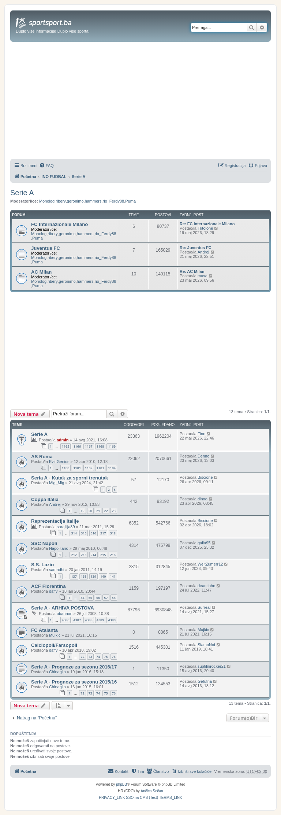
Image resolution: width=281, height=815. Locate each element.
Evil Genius (59, 461)
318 (113, 533)
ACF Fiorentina (48, 586)
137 (73, 576)
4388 (89, 620)
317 (103, 533)
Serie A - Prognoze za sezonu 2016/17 (74, 667)
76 (114, 656)
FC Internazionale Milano (59, 224)
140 (103, 576)
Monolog (47, 201)
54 (82, 597)
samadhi (56, 569)
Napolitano (58, 548)
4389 (100, 620)
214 (93, 554)
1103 (100, 468)
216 (113, 554)
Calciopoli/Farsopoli (54, 645)
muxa (202, 276)
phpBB (121, 784)
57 (106, 597)
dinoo (202, 499)
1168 (100, 446)
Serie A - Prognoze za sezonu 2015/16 (74, 682)
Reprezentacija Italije (55, 521)
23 (114, 510)
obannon (64, 613)
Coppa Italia (45, 499)
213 (83, 554)
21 (98, 510)
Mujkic (54, 635)
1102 (89, 468)
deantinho (206, 586)
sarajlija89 (66, 527)
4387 (77, 620)
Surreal (204, 607)
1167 (89, 446)
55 (90, 597)
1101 (77, 468)
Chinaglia (57, 672)
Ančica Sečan (152, 791)
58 (114, 597)
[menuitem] (46, 165)
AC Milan (41, 272)
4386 (66, 620)
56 (98, 597)
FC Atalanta (44, 630)
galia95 (204, 543)
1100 (66, 468)
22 (106, 510)
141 (113, 576)
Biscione (205, 477)
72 (82, 656)
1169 (112, 446)
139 (93, 576)
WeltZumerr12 (210, 564)
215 (103, 554)
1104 (112, 468)
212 (73, 554)
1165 (66, 446)
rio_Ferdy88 (113, 201)
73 (90, 656)
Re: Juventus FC (195, 247)
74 (98, 656)
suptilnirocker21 (212, 666)
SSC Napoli (44, 543)
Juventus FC (45, 248)
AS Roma (42, 456)
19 (82, 510)
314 (73, 533)
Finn (201, 433)
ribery (61, 201)
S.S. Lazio (42, 564)
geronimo (75, 201)
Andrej (203, 252)
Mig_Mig (56, 483)
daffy (53, 591)
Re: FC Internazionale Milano (207, 224)
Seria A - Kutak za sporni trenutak (69, 478)
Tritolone (205, 228)
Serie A (22, 193)
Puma (130, 201)
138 (83, 576)
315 (83, 533)
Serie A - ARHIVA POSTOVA (62, 608)
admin (62, 440)
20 (90, 510)
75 (106, 656)
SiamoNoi (206, 644)
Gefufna (205, 681)
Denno (203, 456)
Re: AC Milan (192, 271)
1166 (77, 446)
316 (93, 533)
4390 (112, 620)
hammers (93, 201)
